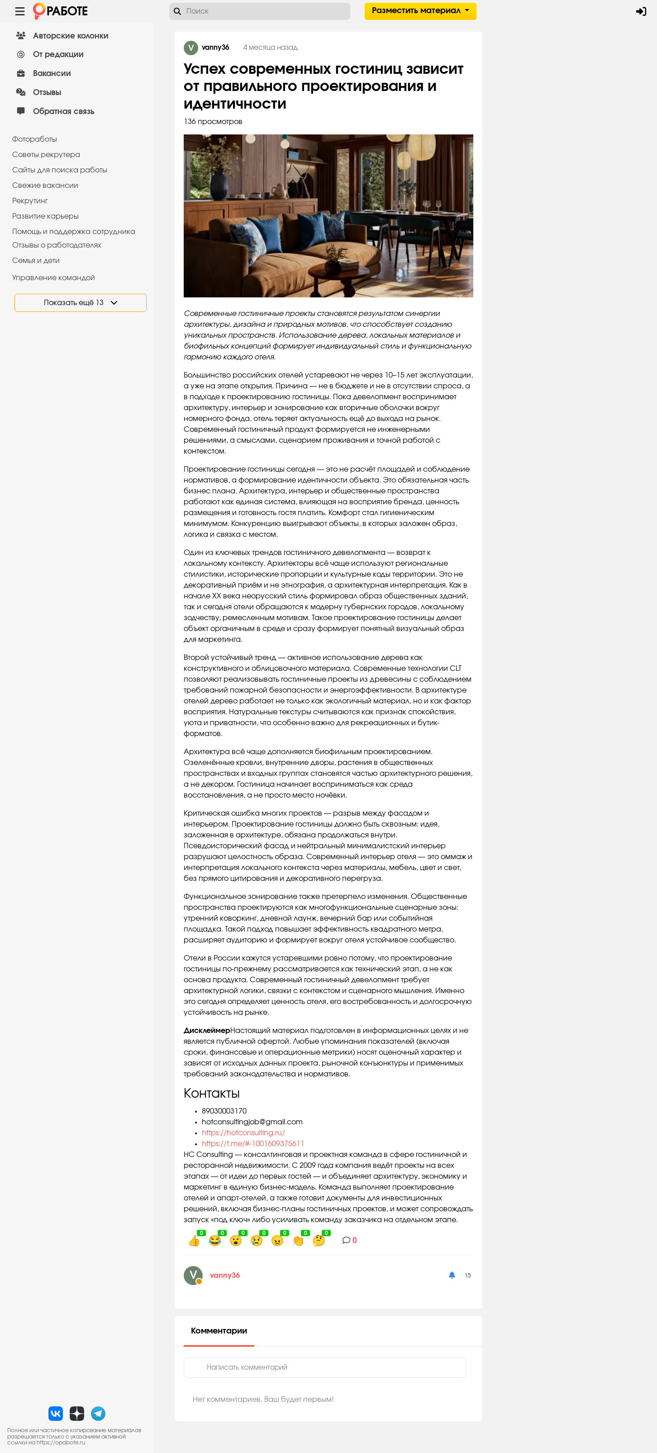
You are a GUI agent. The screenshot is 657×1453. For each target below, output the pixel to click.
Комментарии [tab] (219, 1331)
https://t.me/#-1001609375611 (253, 1143)
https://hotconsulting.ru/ (243, 1133)
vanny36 (225, 1275)
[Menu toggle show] (20, 11)
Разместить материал (417, 11)
